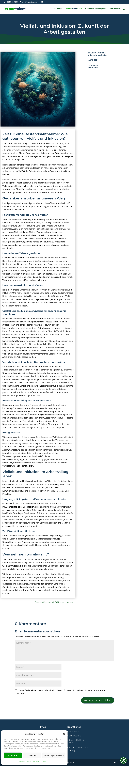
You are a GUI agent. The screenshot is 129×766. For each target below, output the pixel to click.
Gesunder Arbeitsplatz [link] (95, 9)
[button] (63, 734)
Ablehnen (32, 755)
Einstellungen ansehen (54, 755)
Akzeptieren (13, 755)
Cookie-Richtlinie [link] (25, 761)
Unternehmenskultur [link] (97, 55)
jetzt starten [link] (114, 9)
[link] (11, 2)
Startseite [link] (58, 9)
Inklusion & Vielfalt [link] (96, 53)
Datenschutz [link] (36, 761)
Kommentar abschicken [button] (97, 700)
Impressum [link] (45, 761)
